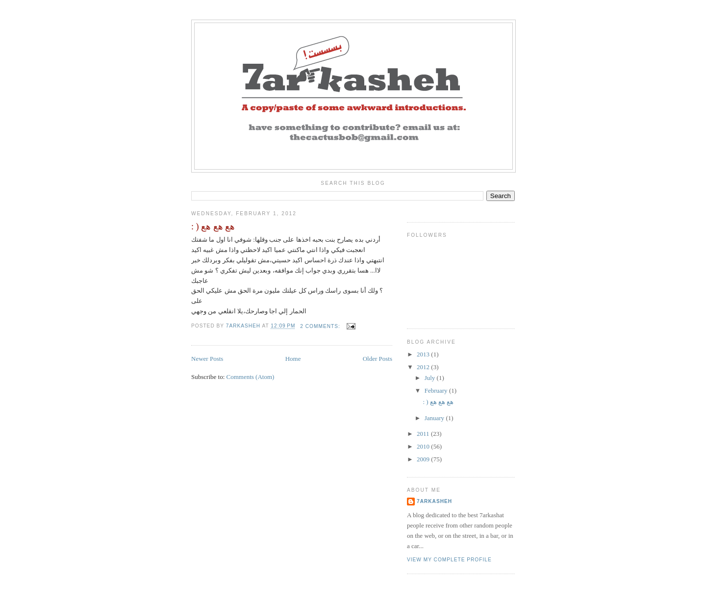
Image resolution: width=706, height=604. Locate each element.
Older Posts (377, 358)
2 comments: (321, 326)
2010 (424, 446)
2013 (424, 354)
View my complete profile (449, 559)
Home (293, 358)
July (431, 377)
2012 (424, 367)
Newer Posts (207, 358)
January (435, 418)
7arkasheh (434, 501)
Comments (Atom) (251, 376)
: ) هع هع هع (213, 226)
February (437, 390)
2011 (424, 433)
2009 (424, 459)
